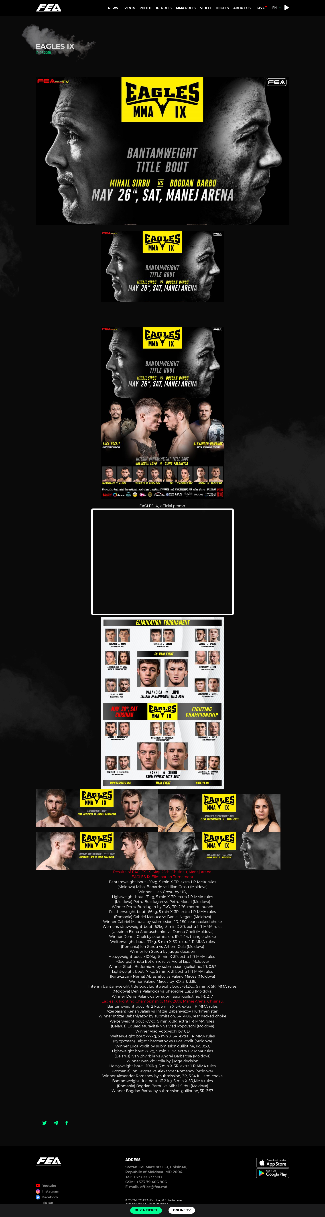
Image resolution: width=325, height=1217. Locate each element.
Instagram (50, 1191)
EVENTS (128, 8)
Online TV (182, 1210)
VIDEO (205, 8)
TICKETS (222, 8)
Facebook (50, 1197)
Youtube (49, 1186)
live (260, 8)
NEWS (113, 8)
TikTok (47, 1203)
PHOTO (146, 8)
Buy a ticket (146, 1210)
